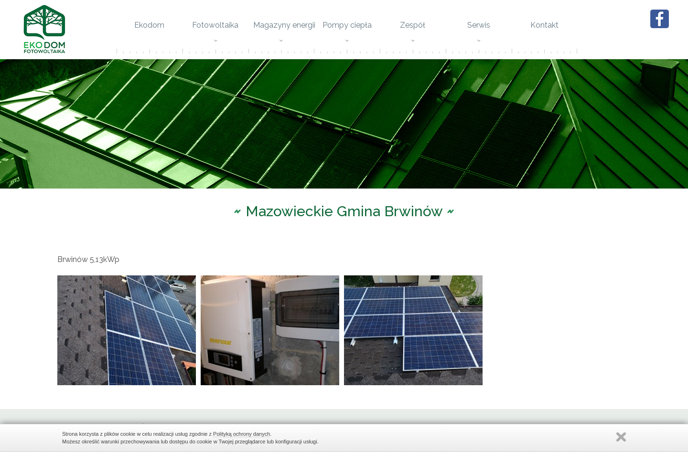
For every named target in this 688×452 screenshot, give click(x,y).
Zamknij (621, 436)
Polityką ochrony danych (241, 434)
